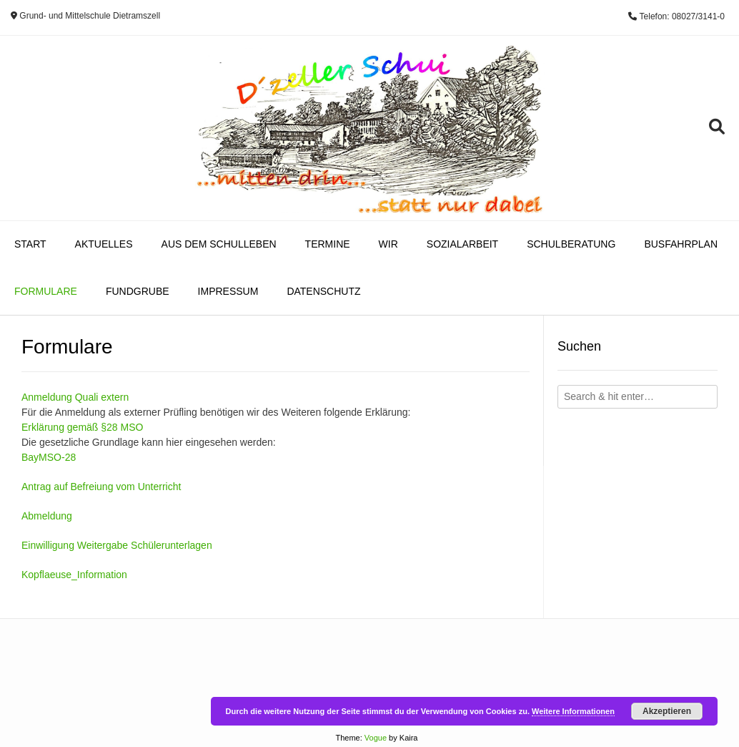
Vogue (375, 737)
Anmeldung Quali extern (75, 397)
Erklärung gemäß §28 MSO (82, 427)
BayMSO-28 (48, 457)
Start (30, 244)
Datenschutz (323, 291)
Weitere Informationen (573, 711)
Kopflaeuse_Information (74, 574)
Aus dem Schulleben (219, 244)
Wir (388, 244)
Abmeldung (46, 516)
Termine (327, 244)
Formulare (45, 291)
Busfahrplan (681, 244)
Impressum (228, 291)
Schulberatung (571, 244)
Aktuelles (104, 244)
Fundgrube (137, 291)
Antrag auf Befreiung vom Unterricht (101, 486)
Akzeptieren (667, 711)
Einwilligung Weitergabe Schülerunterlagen (116, 545)
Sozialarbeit (462, 244)
